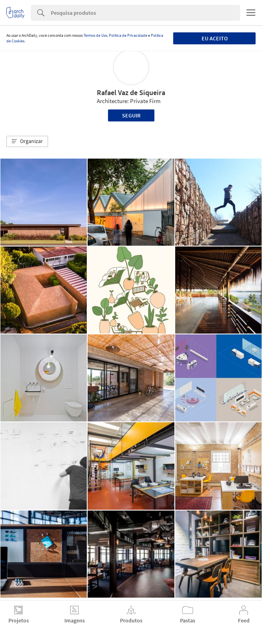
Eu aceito (215, 38)
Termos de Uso (95, 35)
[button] (27, 141)
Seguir (131, 115)
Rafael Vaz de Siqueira (131, 92)
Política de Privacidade (128, 35)
